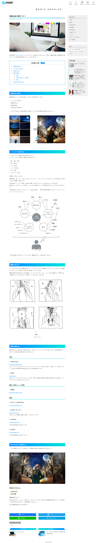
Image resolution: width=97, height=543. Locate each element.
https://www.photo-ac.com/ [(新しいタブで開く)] (15, 392)
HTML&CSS (72, 24)
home (70, 4)
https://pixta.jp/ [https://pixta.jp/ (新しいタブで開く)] (12, 376)
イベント (72, 34)
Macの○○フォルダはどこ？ (79, 64)
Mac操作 (72, 27)
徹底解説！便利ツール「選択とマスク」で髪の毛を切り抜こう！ (79, 92)
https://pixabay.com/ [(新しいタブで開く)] (14, 432)
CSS (71, 20)
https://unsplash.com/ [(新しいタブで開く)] (14, 422)
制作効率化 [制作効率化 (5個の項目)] (81, 51)
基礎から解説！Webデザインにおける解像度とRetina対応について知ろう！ (79, 78)
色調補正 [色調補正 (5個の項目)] (71, 53)
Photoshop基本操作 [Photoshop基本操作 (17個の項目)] (76, 49)
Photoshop (72, 29)
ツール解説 (72, 39)
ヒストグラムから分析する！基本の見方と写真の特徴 (55, 532)
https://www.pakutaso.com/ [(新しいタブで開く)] (15, 405)
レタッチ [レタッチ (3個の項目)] (83, 49)
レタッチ (12, 525)
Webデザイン (73, 32)
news (93, 4)
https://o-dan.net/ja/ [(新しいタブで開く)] (14, 412)
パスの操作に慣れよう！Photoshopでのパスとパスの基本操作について (79, 71)
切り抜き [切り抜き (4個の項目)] (76, 51)
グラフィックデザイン (15, 522)
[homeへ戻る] (7, 3)
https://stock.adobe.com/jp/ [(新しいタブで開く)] (15, 364)
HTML (71, 22)
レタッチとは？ (19, 55)
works (82, 4)
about (76, 4)
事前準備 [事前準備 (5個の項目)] (71, 51)
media (88, 4)
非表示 (42, 63)
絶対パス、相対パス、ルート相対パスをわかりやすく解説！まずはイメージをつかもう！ (79, 85)
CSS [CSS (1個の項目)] (70, 49)
